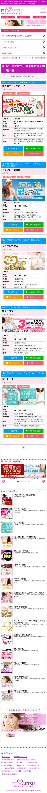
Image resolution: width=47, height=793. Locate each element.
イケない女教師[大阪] (20, 691)
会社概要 (18, 771)
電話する (14, 148)
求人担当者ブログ (8, 760)
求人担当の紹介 (7, 762)
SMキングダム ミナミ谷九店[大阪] (24, 495)
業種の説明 (22, 768)
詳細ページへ (34, 154)
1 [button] (18, 481)
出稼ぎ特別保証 (7, 765)
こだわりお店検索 (8, 768)
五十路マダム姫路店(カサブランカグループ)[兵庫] (29, 593)
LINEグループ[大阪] (20, 579)
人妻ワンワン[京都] (19, 565)
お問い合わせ (23, 17)
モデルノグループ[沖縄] (21, 551)
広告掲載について (7, 17)
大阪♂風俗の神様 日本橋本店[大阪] (25, 537)
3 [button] (25, 481)
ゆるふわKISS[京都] (20, 663)
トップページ (26, 58)
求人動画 (20, 762)
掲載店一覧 (20, 765)
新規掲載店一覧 (33, 765)
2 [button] (21, 481)
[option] (23, 23)
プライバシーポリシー (9, 774)
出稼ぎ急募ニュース (20, 757)
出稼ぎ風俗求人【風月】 (9, 58)
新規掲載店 (39, 17)
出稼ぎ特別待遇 (32, 762)
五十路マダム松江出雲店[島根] (23, 635)
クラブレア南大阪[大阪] (21, 677)
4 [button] (29, 481)
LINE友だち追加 (35, 148)
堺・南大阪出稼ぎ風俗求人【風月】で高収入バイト (12, 10)
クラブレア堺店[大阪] (20, 607)
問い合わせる (14, 154)
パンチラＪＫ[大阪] (19, 509)
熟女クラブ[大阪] (19, 649)
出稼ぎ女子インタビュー (26, 760)
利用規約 (28, 771)
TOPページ (6, 757)
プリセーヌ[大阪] (19, 523)
